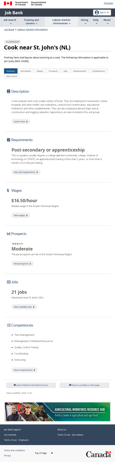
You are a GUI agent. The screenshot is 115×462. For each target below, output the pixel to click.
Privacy (7, 455)
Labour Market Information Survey (31, 385)
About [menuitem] (107, 21)
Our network (10, 434)
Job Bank (14, 12)
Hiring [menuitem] (84, 21)
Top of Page (44, 453)
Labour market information (32, 29)
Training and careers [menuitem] (31, 21)
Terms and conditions (14, 450)
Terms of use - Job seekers (70, 434)
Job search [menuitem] (10, 21)
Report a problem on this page (84, 385)
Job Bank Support (12, 429)
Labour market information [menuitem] (61, 21)
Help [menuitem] (96, 21)
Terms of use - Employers (16, 440)
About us (62, 429)
